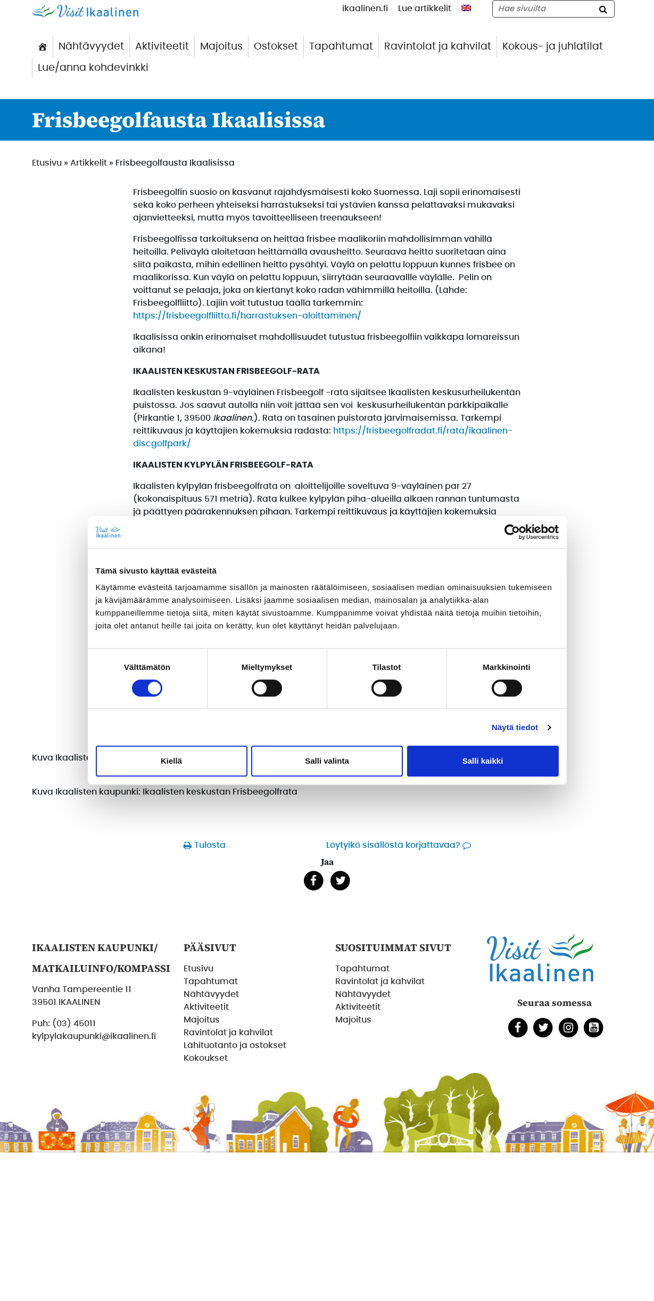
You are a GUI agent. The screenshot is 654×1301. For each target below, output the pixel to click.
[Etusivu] (42, 47)
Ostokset (276, 47)
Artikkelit (88, 163)
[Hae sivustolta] (553, 9)
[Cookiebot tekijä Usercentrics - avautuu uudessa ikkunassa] (512, 532)
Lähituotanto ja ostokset (235, 1045)
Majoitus (221, 47)
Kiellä (171, 760)
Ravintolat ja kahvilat (437, 47)
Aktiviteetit (162, 47)
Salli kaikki (482, 760)
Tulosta (210, 845)
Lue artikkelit (424, 8)
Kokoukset (206, 1058)
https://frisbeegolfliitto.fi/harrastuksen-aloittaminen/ (247, 316)
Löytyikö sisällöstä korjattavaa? (393, 845)
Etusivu (47, 163)
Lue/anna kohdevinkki (93, 68)
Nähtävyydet (91, 47)
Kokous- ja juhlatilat (552, 47)
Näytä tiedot (515, 727)
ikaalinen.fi (365, 8)
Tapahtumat (341, 47)
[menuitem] (466, 8)
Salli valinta (327, 760)
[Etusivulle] (85, 10)
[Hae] (603, 9)
